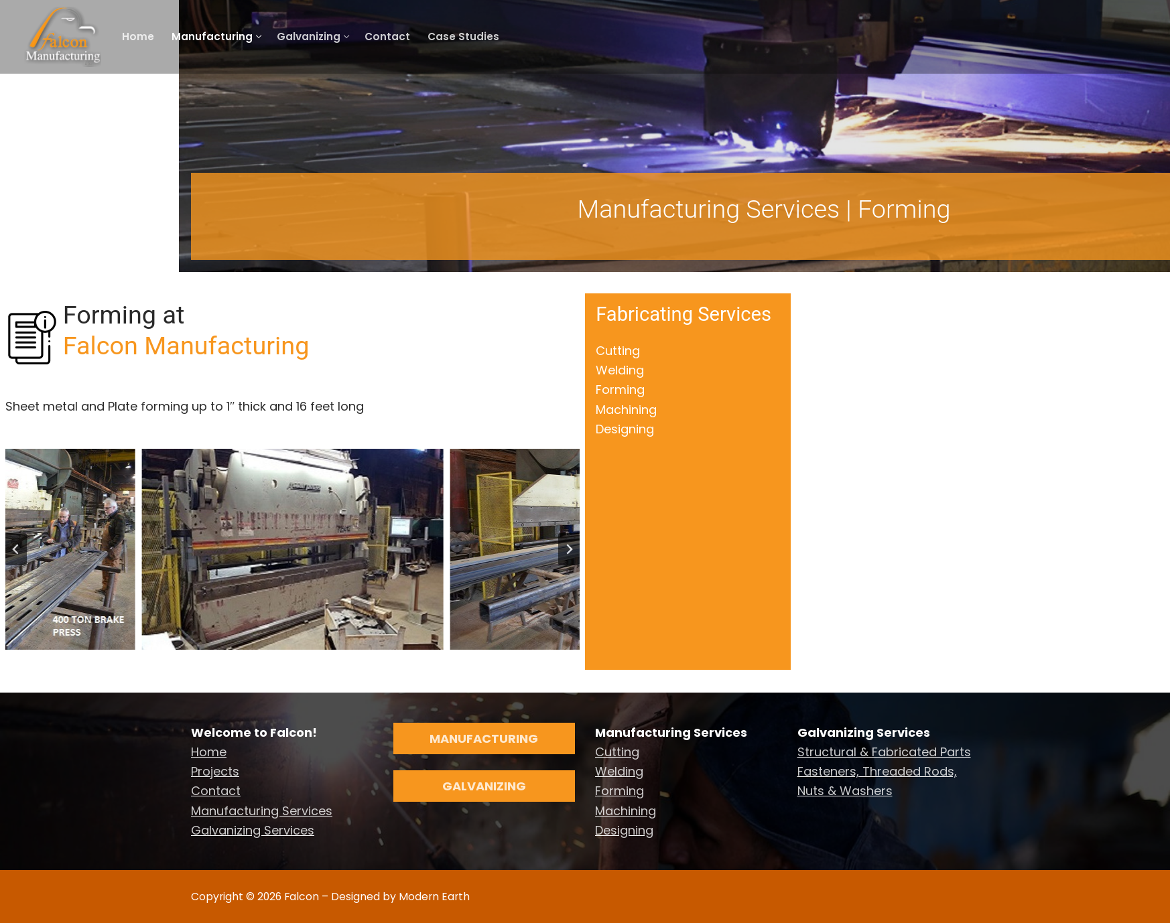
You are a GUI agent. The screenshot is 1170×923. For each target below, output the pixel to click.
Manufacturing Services (261, 810)
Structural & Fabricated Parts (884, 751)
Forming (620, 389)
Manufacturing (484, 738)
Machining (626, 409)
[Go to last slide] (16, 549)
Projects (215, 771)
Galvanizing (484, 786)
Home (208, 751)
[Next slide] (569, 549)
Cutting (618, 350)
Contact (216, 790)
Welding (620, 370)
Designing (625, 429)
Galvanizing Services (252, 830)
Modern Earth (433, 896)
